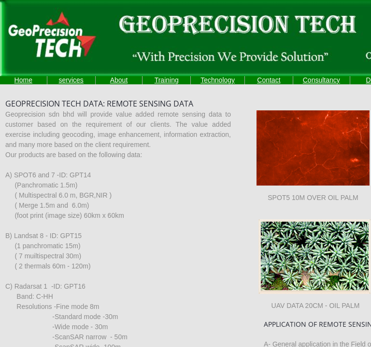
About (119, 80)
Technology (217, 80)
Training (167, 80)
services (70, 80)
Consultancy (321, 80)
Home (23, 80)
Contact (268, 80)
